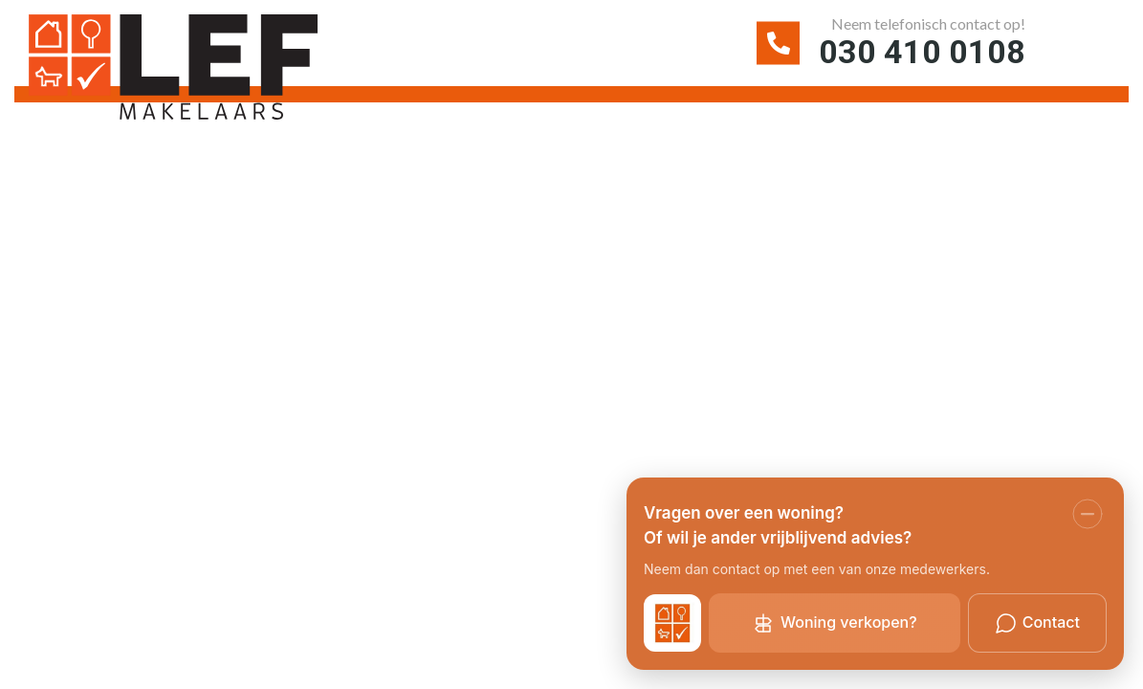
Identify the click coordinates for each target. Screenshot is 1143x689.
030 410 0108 (922, 52)
